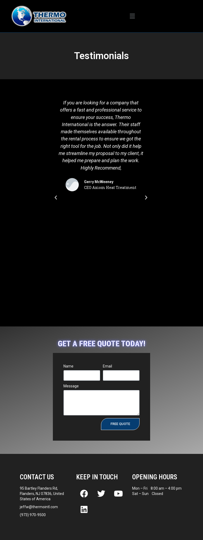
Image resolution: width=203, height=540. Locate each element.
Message (71, 386)
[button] (132, 16)
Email (107, 366)
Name (68, 366)
